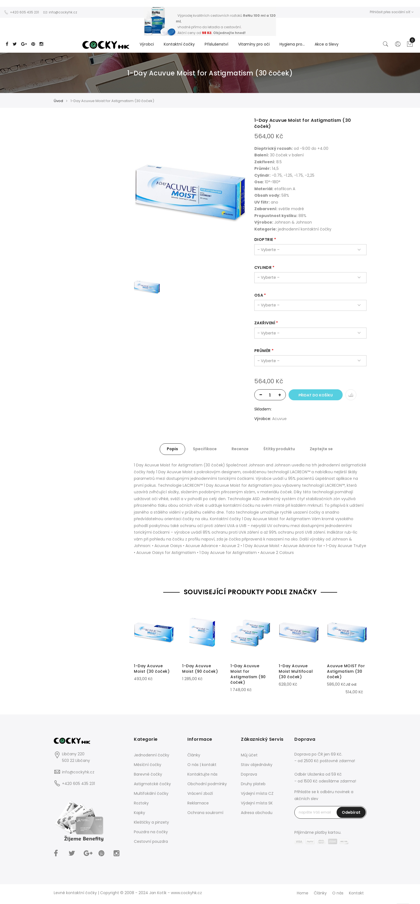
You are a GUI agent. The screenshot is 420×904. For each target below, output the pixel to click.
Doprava (249, 774)
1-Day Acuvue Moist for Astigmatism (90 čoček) (248, 674)
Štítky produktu (279, 449)
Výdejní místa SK (257, 803)
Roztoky (141, 803)
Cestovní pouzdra (151, 841)
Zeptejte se (321, 449)
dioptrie (263, 239)
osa (258, 295)
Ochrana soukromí (205, 812)
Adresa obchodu (256, 812)
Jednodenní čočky (151, 755)
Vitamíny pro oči (254, 44)
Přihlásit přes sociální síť (392, 12)
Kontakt (356, 893)
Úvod (58, 100)
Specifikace (205, 449)
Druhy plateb (253, 784)
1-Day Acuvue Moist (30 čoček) (152, 668)
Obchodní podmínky (207, 784)
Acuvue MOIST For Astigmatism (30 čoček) (346, 671)
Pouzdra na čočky (151, 832)
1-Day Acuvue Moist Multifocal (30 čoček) (296, 671)
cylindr (263, 267)
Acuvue (279, 418)
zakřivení (264, 323)
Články (193, 755)
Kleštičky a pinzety (151, 822)
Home (302, 893)
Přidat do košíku (315, 395)
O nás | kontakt (201, 764)
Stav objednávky (256, 764)
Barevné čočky (148, 774)
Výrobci (147, 44)
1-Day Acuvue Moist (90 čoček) (200, 668)
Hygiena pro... (292, 44)
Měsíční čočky (147, 764)
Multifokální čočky (151, 793)
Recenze (240, 449)
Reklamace (198, 803)
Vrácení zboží (200, 793)
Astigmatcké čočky (152, 784)
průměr (262, 351)
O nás (337, 893)
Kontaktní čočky (179, 44)
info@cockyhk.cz (78, 772)
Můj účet (249, 755)
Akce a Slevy (327, 44)
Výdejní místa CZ (257, 793)
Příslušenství (216, 44)
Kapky (139, 812)
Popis (172, 449)
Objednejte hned (228, 32)
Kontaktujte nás (202, 774)
